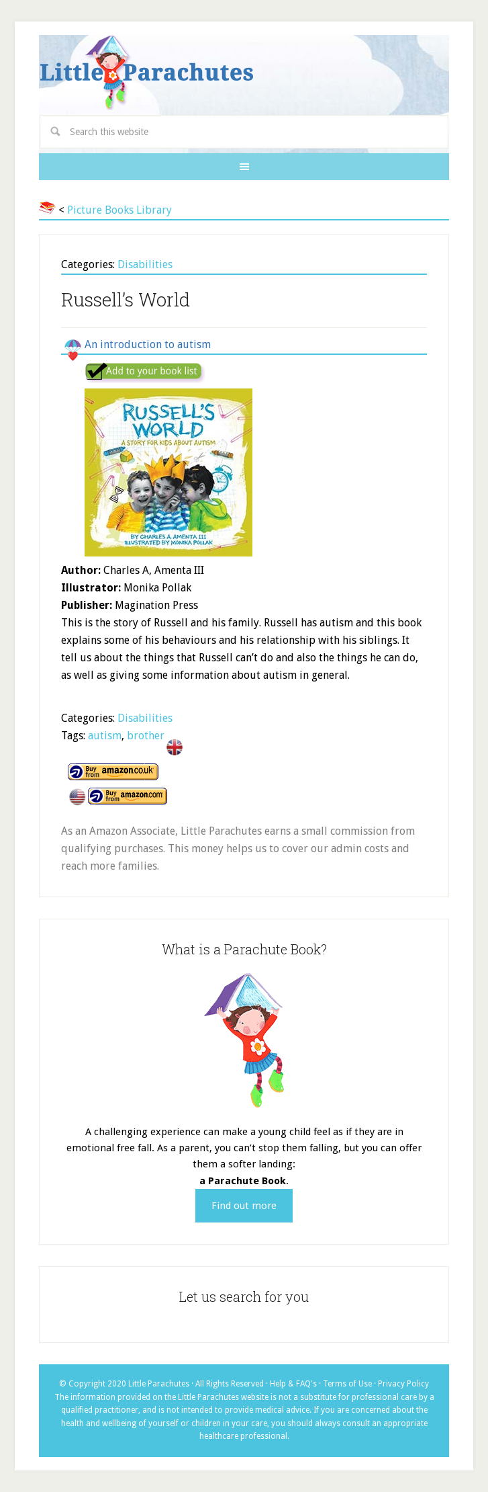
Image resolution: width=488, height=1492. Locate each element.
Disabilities (145, 264)
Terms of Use (347, 1384)
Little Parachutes (244, 73)
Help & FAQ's (293, 1384)
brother (145, 735)
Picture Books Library (119, 210)
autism (104, 735)
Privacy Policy (403, 1384)
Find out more (244, 1206)
